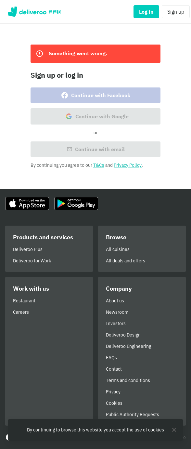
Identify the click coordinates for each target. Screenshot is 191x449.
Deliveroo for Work (32, 261)
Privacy (113, 392)
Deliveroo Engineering (128, 346)
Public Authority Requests (132, 414)
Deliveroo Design (123, 335)
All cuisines (118, 249)
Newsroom (117, 312)
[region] (95, 430)
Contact (114, 369)
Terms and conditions (128, 380)
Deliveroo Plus (28, 249)
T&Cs (98, 165)
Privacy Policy (128, 165)
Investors (116, 323)
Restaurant (24, 301)
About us (115, 301)
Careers (21, 312)
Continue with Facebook (95, 95)
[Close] (174, 430)
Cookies (114, 403)
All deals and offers (125, 261)
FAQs (111, 358)
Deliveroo (34, 12)
